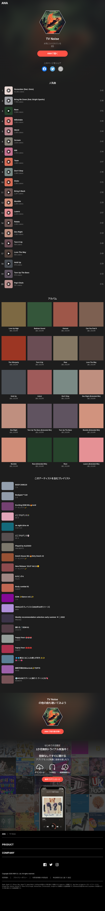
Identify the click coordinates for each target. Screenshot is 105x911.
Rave (65, 464)
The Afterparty (13, 362)
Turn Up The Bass (65, 430)
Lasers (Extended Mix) (91, 464)
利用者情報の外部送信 (40, 878)
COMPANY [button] (8, 852)
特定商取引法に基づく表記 (62, 878)
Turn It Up (39, 362)
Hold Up (14, 396)
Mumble (13, 464)
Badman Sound (39, 328)
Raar (65, 362)
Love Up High (14, 328)
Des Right (13, 430)
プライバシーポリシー (20, 878)
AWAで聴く (52, 53)
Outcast (65, 328)
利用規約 (5, 878)
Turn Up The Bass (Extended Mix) (40, 430)
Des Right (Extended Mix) (91, 396)
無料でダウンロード (52, 779)
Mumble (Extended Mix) (91, 430)
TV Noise (12, 834)
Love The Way (91, 362)
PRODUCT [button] (8, 844)
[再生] (9, 90)
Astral (39, 396)
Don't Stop (65, 396)
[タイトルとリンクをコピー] (60, 68)
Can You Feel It (91, 328)
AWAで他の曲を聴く (52, 731)
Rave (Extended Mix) (39, 464)
